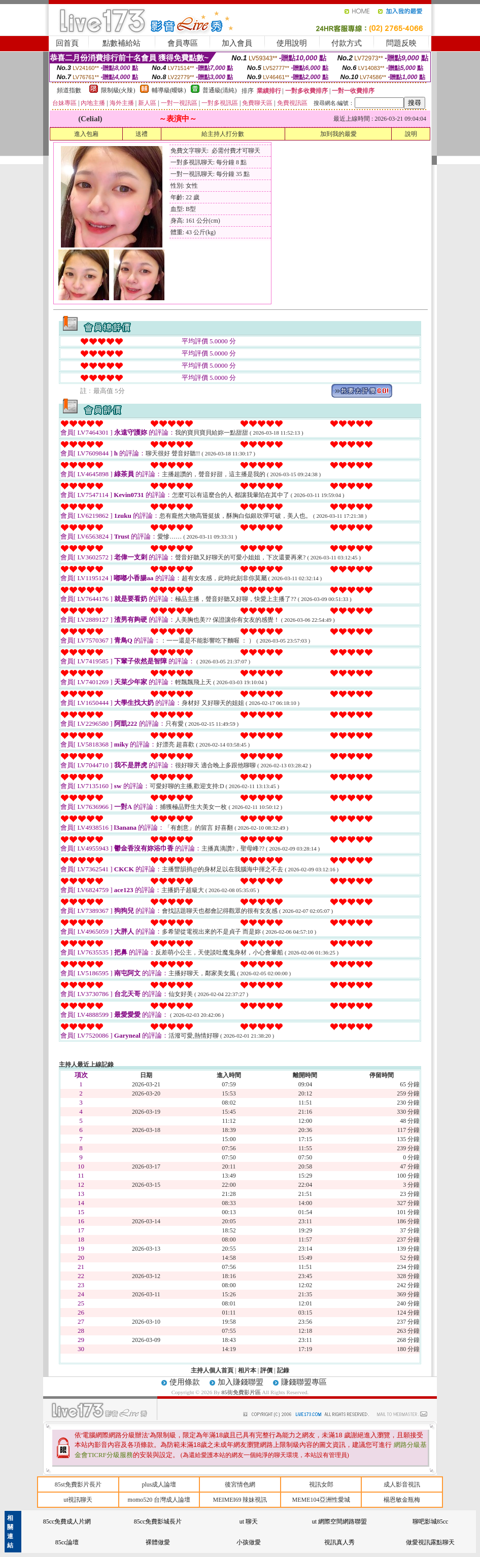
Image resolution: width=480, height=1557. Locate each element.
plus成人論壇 (159, 1484)
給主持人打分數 (222, 133)
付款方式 (346, 43)
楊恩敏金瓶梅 (402, 1499)
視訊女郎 (321, 1484)
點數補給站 (121, 43)
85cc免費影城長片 (158, 1521)
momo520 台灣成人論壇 (159, 1499)
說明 (411, 133)
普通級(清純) (219, 90)
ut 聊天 (248, 1521)
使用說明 (292, 43)
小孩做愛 (248, 1542)
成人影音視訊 (402, 1484)
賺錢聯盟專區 (304, 1382)
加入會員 (237, 43)
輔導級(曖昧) (169, 90)
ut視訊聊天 (77, 1499)
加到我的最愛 (338, 133)
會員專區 (182, 43)
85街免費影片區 (242, 1392)
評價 (266, 1370)
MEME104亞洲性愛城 (321, 1499)
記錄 (283, 1370)
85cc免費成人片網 (67, 1521)
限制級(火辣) (118, 90)
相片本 (247, 1370)
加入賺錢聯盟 (240, 1382)
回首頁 (67, 43)
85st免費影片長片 (78, 1484)
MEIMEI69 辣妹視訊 (240, 1499)
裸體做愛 (158, 1542)
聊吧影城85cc (431, 1521)
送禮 (141, 133)
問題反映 (401, 43)
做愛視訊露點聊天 (430, 1542)
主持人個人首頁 (212, 1370)
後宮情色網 (240, 1484)
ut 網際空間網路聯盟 (339, 1521)
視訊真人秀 (339, 1542)
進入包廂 (86, 133)
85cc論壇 (67, 1542)
